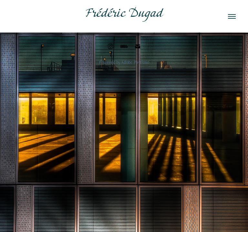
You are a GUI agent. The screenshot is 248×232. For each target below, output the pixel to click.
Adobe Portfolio (135, 62)
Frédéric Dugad (124, 13)
